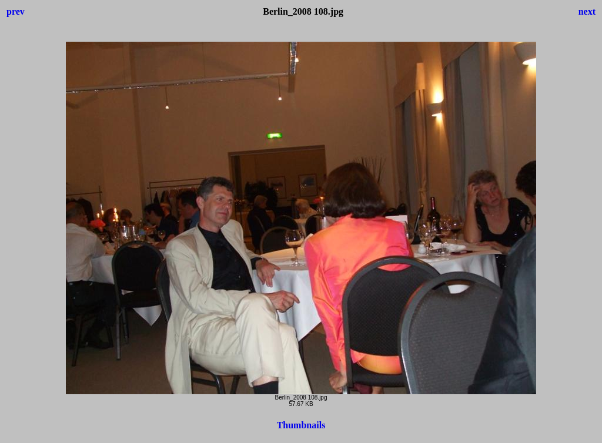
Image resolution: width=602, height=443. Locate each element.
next (587, 11)
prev (15, 11)
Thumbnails (301, 425)
